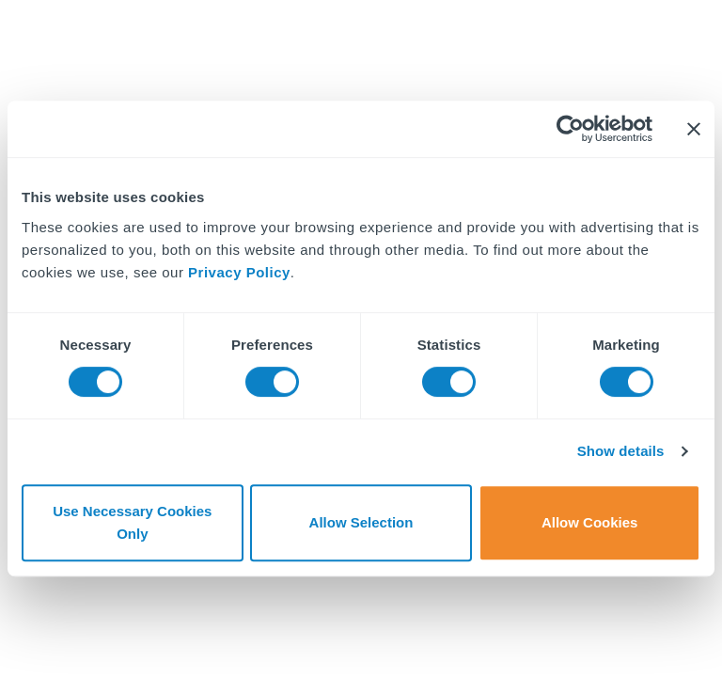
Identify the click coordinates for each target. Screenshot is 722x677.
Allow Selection (361, 522)
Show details (621, 451)
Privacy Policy (239, 272)
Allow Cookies (590, 522)
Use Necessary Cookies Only (132, 522)
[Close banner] (693, 128)
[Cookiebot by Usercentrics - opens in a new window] (570, 129)
